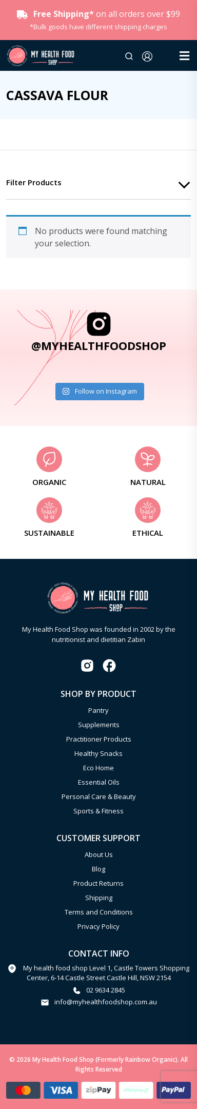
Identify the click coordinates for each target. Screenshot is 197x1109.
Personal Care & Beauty (99, 796)
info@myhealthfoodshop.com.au (105, 1001)
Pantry (98, 710)
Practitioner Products (98, 739)
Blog (98, 868)
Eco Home (98, 767)
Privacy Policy (98, 926)
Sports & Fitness (98, 810)
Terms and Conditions (99, 912)
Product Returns (98, 883)
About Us (99, 854)
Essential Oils (99, 782)
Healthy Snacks (98, 753)
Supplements (99, 724)
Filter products (34, 182)
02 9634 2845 (105, 990)
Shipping (98, 897)
